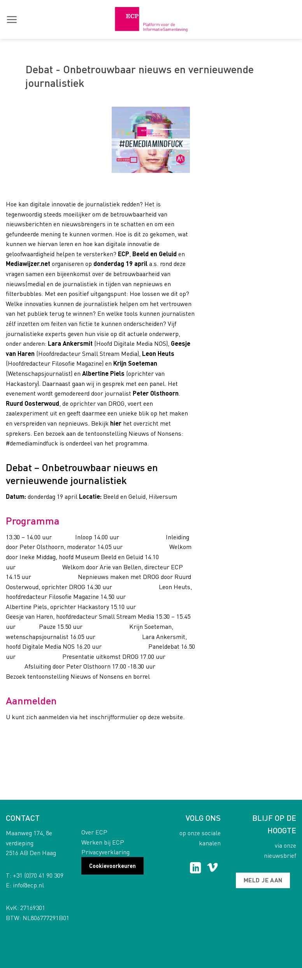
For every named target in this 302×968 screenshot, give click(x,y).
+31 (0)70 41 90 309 (38, 875)
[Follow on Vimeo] (212, 868)
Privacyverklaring (105, 852)
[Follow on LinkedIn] (195, 868)
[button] (12, 19)
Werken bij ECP (102, 842)
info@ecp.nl (28, 885)
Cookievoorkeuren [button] (112, 865)
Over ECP (94, 832)
